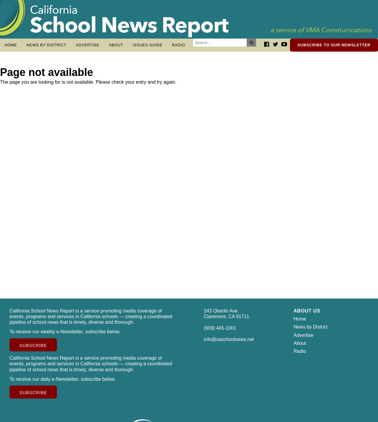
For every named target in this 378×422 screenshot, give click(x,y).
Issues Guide (147, 45)
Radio (178, 45)
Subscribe (33, 348)
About (116, 45)
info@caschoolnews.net (229, 342)
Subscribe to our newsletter (333, 45)
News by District (46, 45)
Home (11, 45)
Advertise (88, 45)
